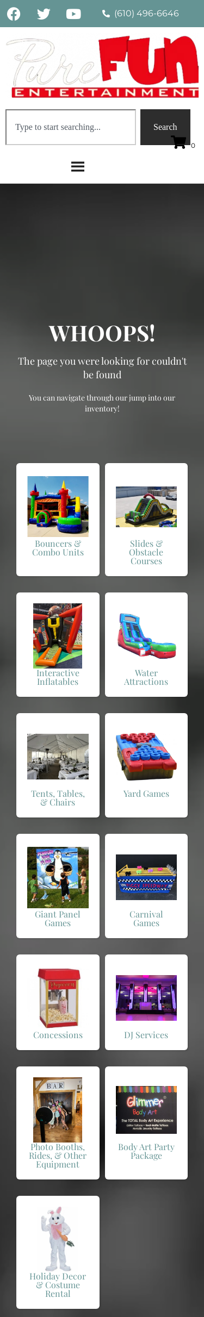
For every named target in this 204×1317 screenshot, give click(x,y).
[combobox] (70, 127)
